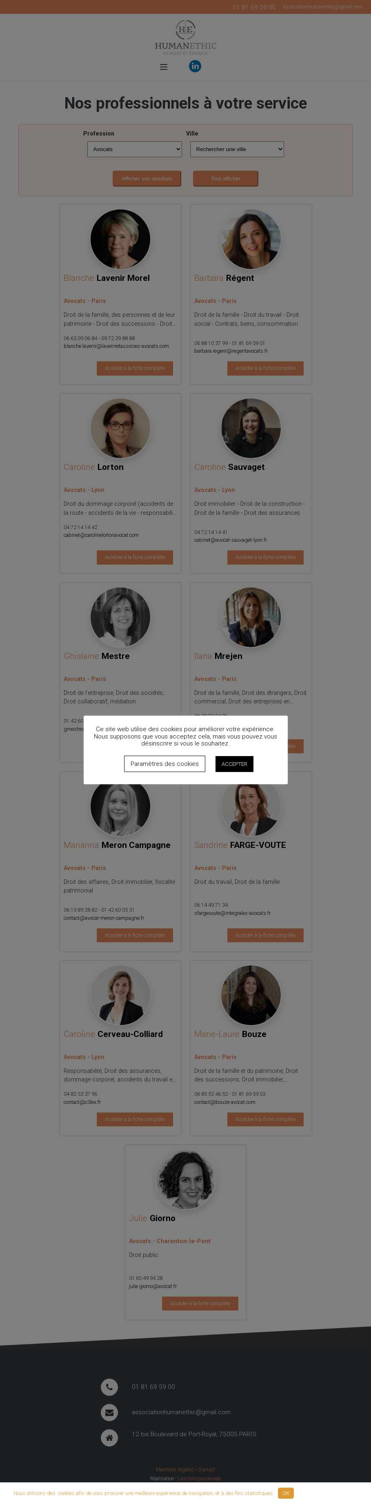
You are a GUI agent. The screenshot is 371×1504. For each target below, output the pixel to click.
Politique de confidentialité (328, 1493)
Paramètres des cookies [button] (165, 764)
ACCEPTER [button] (234, 764)
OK (285, 1493)
